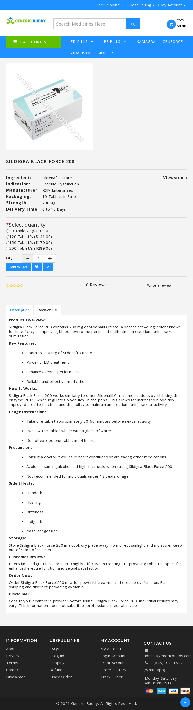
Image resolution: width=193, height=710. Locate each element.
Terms (12, 662)
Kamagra (146, 41)
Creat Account (113, 662)
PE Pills (115, 41)
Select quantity (27, 225)
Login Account (113, 655)
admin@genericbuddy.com (168, 655)
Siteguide (58, 655)
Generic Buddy (84, 703)
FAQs (54, 648)
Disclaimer (15, 676)
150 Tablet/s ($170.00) (29, 242)
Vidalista (80, 53)
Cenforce (173, 41)
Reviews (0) (47, 310)
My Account (110, 648)
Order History (113, 669)
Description (20, 310)
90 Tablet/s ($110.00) (28, 230)
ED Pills (82, 41)
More (106, 52)
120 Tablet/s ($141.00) (29, 236)
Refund (56, 669)
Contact (13, 669)
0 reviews (96, 285)
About (11, 648)
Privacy (13, 655)
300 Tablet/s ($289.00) (29, 248)
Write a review (159, 285)
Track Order (61, 676)
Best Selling (142, 4)
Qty (9, 258)
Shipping (57, 662)
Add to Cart (18, 267)
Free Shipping (109, 4)
